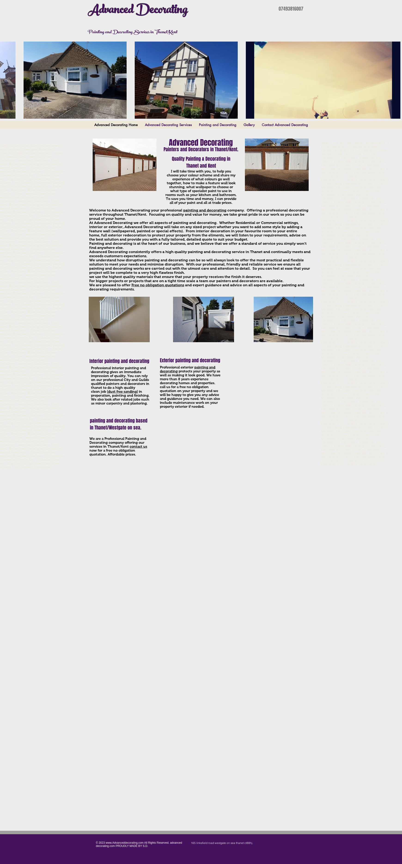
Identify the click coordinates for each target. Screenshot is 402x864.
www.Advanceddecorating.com (124, 842)
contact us (138, 446)
